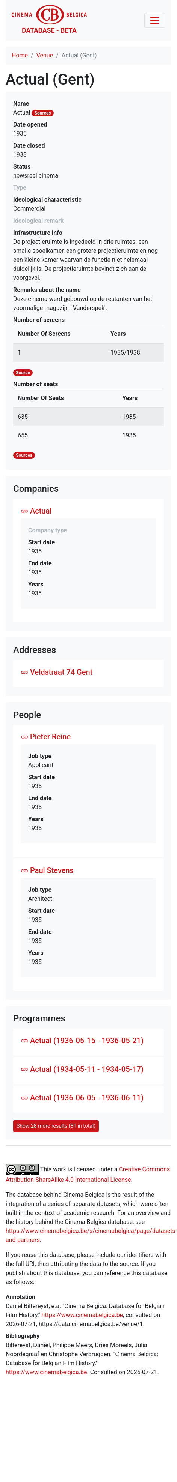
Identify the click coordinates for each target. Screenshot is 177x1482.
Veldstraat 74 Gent (56, 672)
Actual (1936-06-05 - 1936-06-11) (82, 1097)
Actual (36, 510)
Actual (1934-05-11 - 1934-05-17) (82, 1069)
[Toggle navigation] (154, 20)
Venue (44, 55)
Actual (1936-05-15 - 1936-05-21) (82, 1040)
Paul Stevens (47, 870)
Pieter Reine (46, 736)
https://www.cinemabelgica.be (82, 1315)
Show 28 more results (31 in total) (56, 1126)
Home (20, 55)
